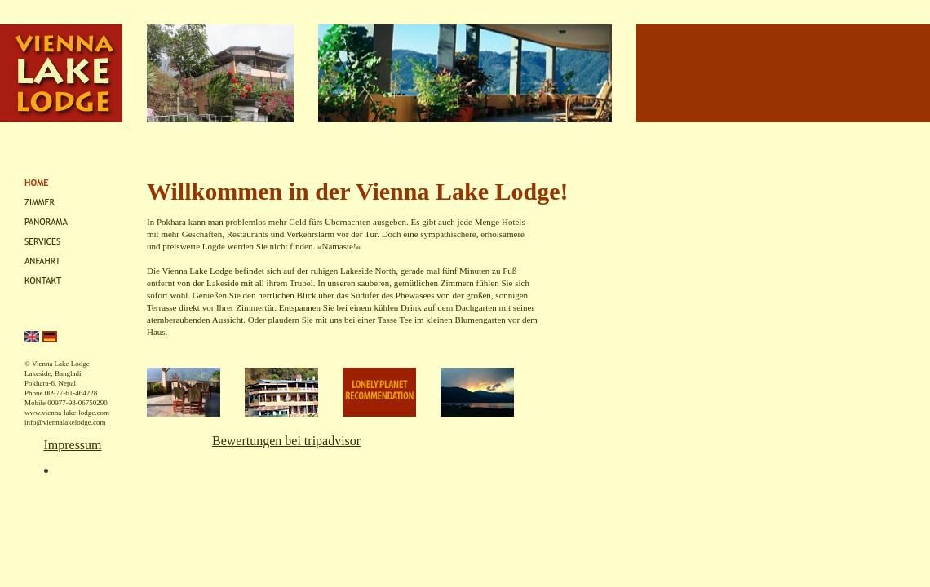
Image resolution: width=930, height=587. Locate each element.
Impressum (72, 445)
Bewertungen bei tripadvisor (286, 441)
